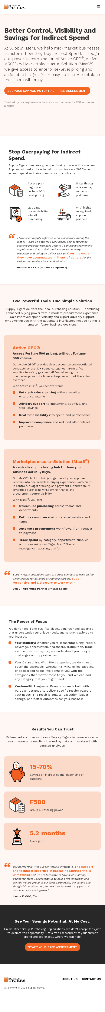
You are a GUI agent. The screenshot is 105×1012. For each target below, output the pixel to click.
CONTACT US (91, 979)
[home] (14, 7)
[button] (98, 6)
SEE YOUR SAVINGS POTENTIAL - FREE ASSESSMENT (47, 90)
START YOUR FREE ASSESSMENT (52, 947)
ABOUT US (70, 979)
